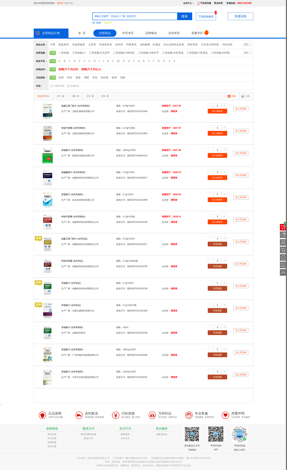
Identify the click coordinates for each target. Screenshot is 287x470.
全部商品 (105, 33)
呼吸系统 (131, 44)
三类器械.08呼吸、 (221, 52)
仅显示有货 (59, 86)
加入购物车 (217, 111)
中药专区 (128, 33)
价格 (90, 96)
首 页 (81, 33)
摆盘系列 (64, 44)
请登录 (60, 3)
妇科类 (119, 44)
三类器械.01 (79, 52)
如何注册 (52, 446)
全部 (61, 77)
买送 (94, 77)
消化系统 (227, 44)
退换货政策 (161, 434)
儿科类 (92, 44)
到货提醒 (217, 244)
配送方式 (88, 438)
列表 (233, 96)
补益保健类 (78, 44)
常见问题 (52, 438)
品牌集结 (151, 33)
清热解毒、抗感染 (150, 44)
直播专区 (108, 22)
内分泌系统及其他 (174, 44)
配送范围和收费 (88, 434)
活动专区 (174, 33)
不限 (52, 44)
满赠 (86, 77)
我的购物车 (207, 16)
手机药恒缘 (205, 3)
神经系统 (192, 44)
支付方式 (125, 438)
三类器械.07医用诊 (197, 52)
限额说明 (125, 434)
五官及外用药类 (210, 44)
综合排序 (43, 96)
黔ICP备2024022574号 (136, 458)
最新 (105, 96)
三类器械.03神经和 (124, 52)
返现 (114, 77)
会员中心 (187, 3)
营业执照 (218, 3)
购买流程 (52, 434)
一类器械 (64, 52)
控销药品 (74, 86)
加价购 (104, 77)
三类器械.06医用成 (172, 52)
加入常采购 (240, 108)
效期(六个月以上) (91, 69)
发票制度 (52, 442)
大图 (247, 96)
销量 (75, 96)
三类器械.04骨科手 (148, 52)
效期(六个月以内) (68, 69)
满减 (78, 77)
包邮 (122, 77)
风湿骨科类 (105, 44)
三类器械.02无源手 (99, 52)
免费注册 (68, 3)
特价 (69, 77)
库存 (60, 96)
